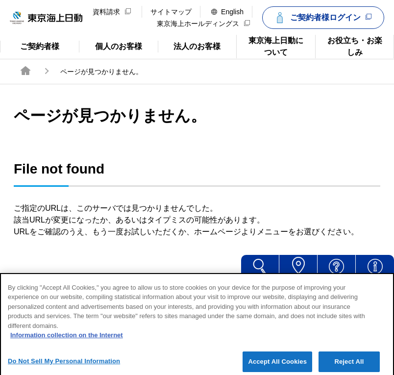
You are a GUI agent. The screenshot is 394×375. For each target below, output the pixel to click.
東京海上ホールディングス (203, 23)
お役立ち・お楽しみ (348, 45)
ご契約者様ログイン (321, 18)
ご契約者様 (39, 45)
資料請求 (112, 12)
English (227, 12)
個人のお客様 (110, 45)
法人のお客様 (189, 45)
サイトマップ (171, 12)
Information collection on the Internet (66, 341)
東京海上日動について (269, 45)
